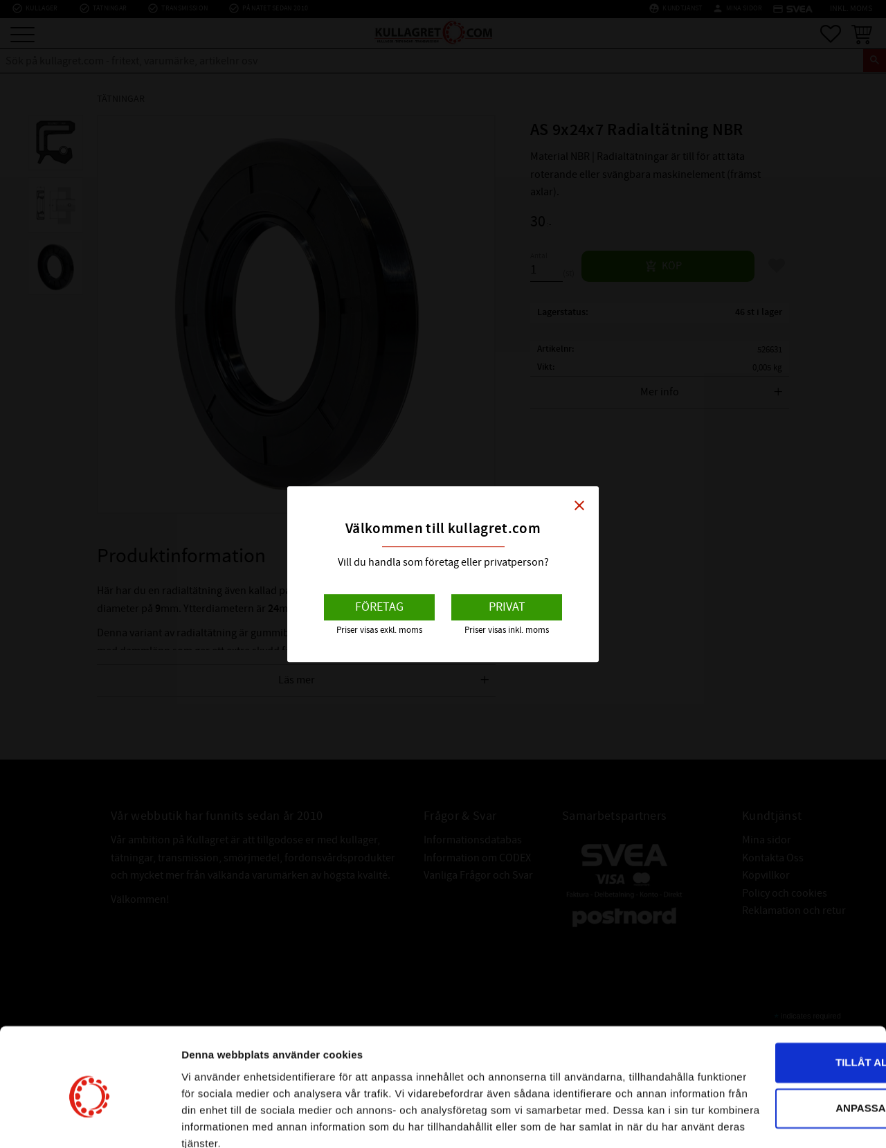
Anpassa (771, 1031)
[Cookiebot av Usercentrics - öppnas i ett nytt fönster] (89, 1121)
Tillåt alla (770, 986)
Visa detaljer (212, 1121)
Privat (507, 607)
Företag (379, 607)
